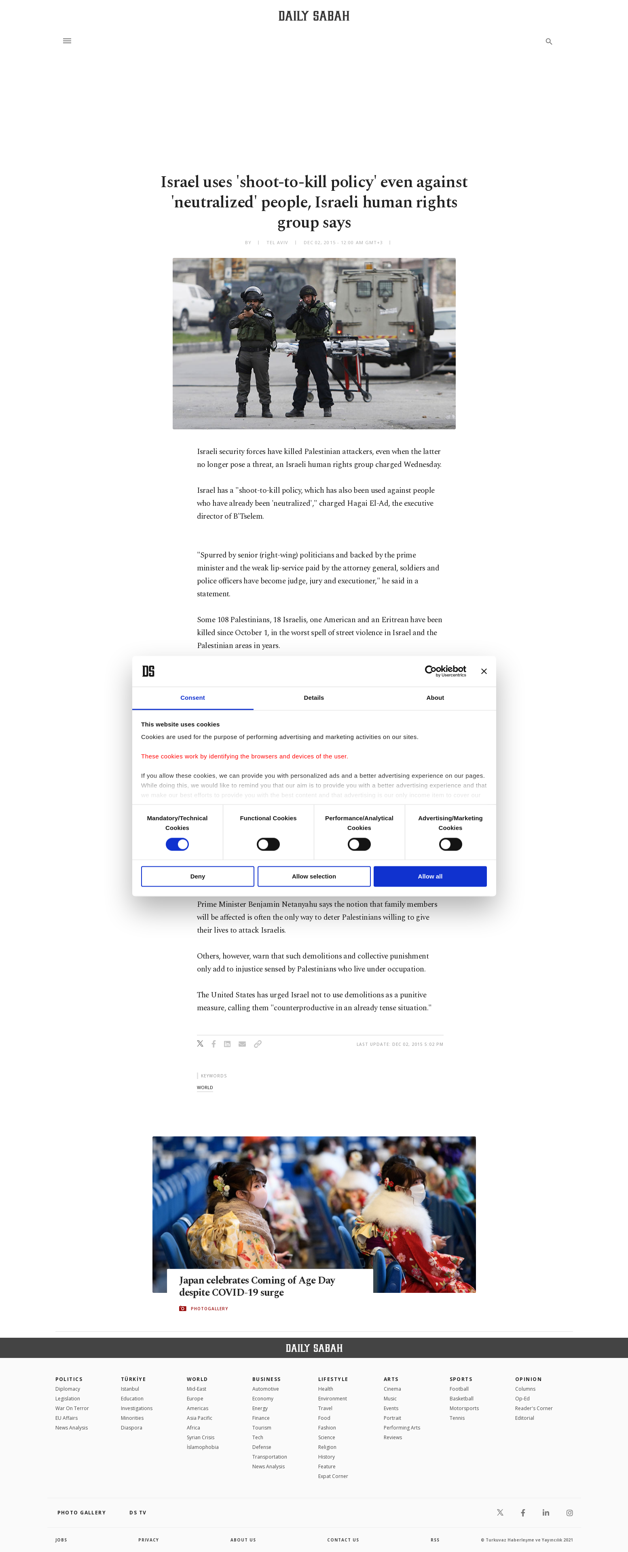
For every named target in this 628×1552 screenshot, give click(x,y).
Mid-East (196, 1388)
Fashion (327, 1427)
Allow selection (314, 876)
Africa (193, 1427)
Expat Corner (333, 1476)
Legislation (67, 1398)
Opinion (528, 1379)
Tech (257, 1437)
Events (391, 1408)
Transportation (269, 1456)
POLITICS (69, 1379)
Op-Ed (522, 1398)
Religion (327, 1447)
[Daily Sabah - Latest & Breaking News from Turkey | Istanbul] (314, 16)
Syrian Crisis (200, 1437)
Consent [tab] (192, 698)
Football (459, 1388)
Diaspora (131, 1427)
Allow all (430, 876)
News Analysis (71, 1427)
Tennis (457, 1418)
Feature (327, 1466)
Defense (261, 1447)
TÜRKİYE (133, 1379)
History (326, 1456)
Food (324, 1418)
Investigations (136, 1408)
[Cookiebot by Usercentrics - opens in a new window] (430, 671)
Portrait (392, 1418)
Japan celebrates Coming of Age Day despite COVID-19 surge (258, 1286)
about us (243, 1540)
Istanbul (130, 1388)
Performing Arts (402, 1427)
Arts (391, 1379)
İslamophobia (203, 1447)
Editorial (524, 1418)
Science (326, 1437)
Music (390, 1398)
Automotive (265, 1388)
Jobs (61, 1540)
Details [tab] (314, 698)
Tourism (261, 1427)
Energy (260, 1408)
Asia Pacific (199, 1418)
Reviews (393, 1437)
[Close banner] (484, 671)
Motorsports (464, 1408)
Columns (525, 1388)
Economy (262, 1398)
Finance (261, 1418)
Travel (325, 1408)
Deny (197, 876)
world (205, 1087)
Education (132, 1398)
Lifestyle (333, 1379)
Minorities (132, 1418)
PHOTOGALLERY (209, 1308)
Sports (461, 1379)
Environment (332, 1398)
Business (266, 1379)
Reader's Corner (534, 1408)
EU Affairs (66, 1418)
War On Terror (72, 1408)
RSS (435, 1540)
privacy (148, 1540)
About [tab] (435, 698)
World (197, 1379)
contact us (343, 1540)
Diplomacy (67, 1388)
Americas (197, 1408)
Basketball (462, 1398)
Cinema (392, 1388)
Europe (195, 1398)
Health (325, 1388)
